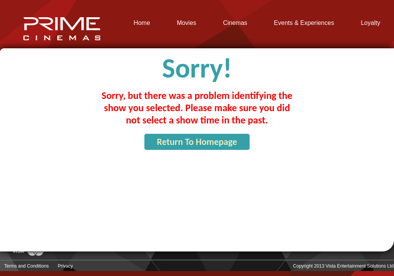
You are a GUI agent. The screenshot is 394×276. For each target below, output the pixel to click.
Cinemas (235, 23)
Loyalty (370, 23)
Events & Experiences (304, 23)
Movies (186, 23)
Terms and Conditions (26, 266)
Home (142, 23)
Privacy (65, 266)
